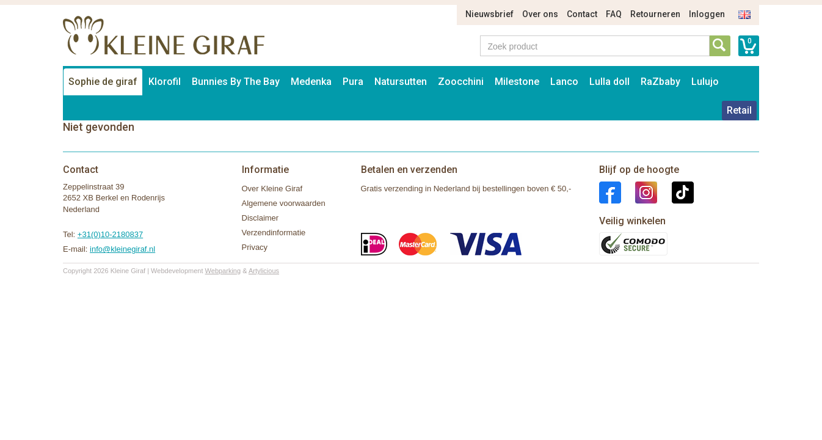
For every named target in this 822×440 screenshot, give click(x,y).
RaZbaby (660, 81)
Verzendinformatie (274, 232)
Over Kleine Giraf (272, 188)
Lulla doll (609, 81)
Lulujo (705, 81)
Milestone (517, 81)
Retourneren (655, 14)
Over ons (540, 14)
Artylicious (264, 270)
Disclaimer (260, 217)
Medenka (311, 81)
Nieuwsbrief (489, 14)
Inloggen (707, 14)
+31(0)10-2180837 (110, 234)
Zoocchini (461, 81)
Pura (353, 81)
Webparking (223, 270)
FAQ (614, 14)
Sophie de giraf (102, 81)
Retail (739, 110)
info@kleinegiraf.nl (122, 249)
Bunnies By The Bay (236, 81)
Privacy (255, 247)
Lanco (564, 81)
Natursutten (400, 81)
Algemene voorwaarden (284, 203)
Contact (582, 14)
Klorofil (164, 81)
